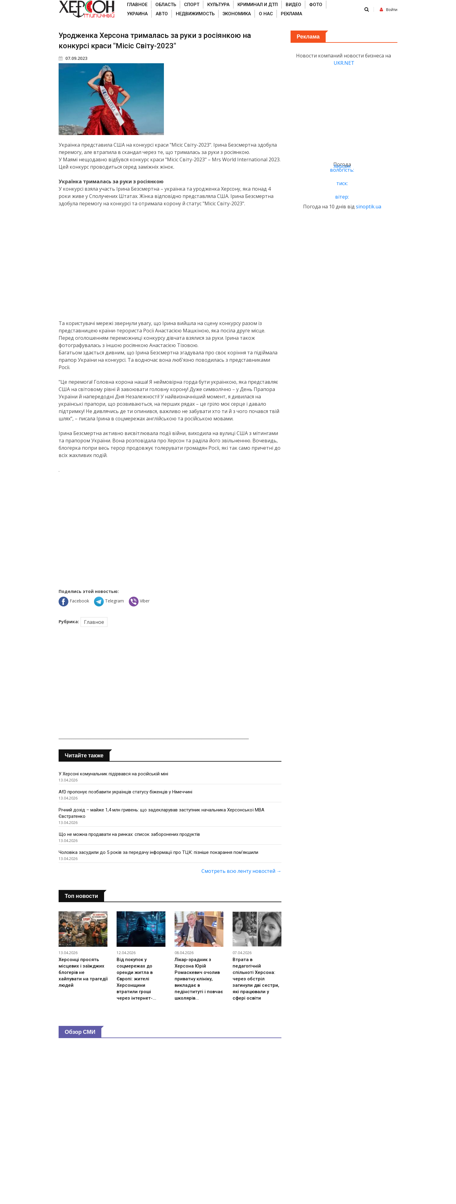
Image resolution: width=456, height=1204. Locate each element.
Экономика (237, 13)
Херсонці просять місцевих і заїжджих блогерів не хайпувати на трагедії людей (83, 972)
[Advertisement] (170, 263)
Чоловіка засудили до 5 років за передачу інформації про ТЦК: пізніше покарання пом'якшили (158, 852)
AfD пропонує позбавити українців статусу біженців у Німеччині (125, 792)
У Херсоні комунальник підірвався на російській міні (113, 774)
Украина (137, 13)
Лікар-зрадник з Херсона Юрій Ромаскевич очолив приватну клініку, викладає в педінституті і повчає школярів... (199, 979)
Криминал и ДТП (257, 4)
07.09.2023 (73, 58)
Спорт (191, 4)
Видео (293, 4)
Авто (162, 13)
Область (165, 4)
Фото (315, 4)
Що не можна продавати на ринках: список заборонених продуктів (129, 834)
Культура (218, 4)
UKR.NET (344, 63)
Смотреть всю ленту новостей (241, 871)
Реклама (291, 13)
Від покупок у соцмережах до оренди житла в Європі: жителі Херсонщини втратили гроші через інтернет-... (136, 979)
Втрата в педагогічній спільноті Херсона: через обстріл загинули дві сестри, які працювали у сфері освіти (256, 979)
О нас (266, 13)
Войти (388, 9)
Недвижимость (195, 13)
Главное (137, 4)
